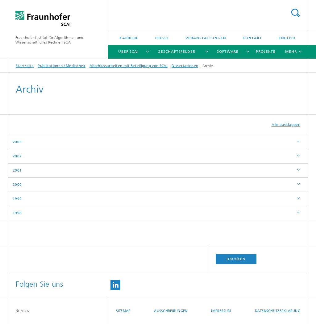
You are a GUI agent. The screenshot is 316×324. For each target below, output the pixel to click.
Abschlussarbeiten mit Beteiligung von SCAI (128, 66)
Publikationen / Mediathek (61, 66)
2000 (17, 184)
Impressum (221, 311)
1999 (17, 199)
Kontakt (252, 38)
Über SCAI (128, 51)
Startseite (25, 66)
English (287, 38)
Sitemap (123, 311)
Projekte (266, 51)
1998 (17, 213)
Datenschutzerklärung (278, 311)
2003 (17, 142)
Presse (162, 38)
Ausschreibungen (170, 311)
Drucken (236, 259)
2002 (17, 156)
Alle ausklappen (286, 125)
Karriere (129, 38)
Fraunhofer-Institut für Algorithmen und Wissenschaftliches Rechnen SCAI (49, 39)
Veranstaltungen (205, 38)
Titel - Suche (295, 13)
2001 (17, 170)
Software (228, 51)
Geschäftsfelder (176, 51)
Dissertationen (185, 66)
